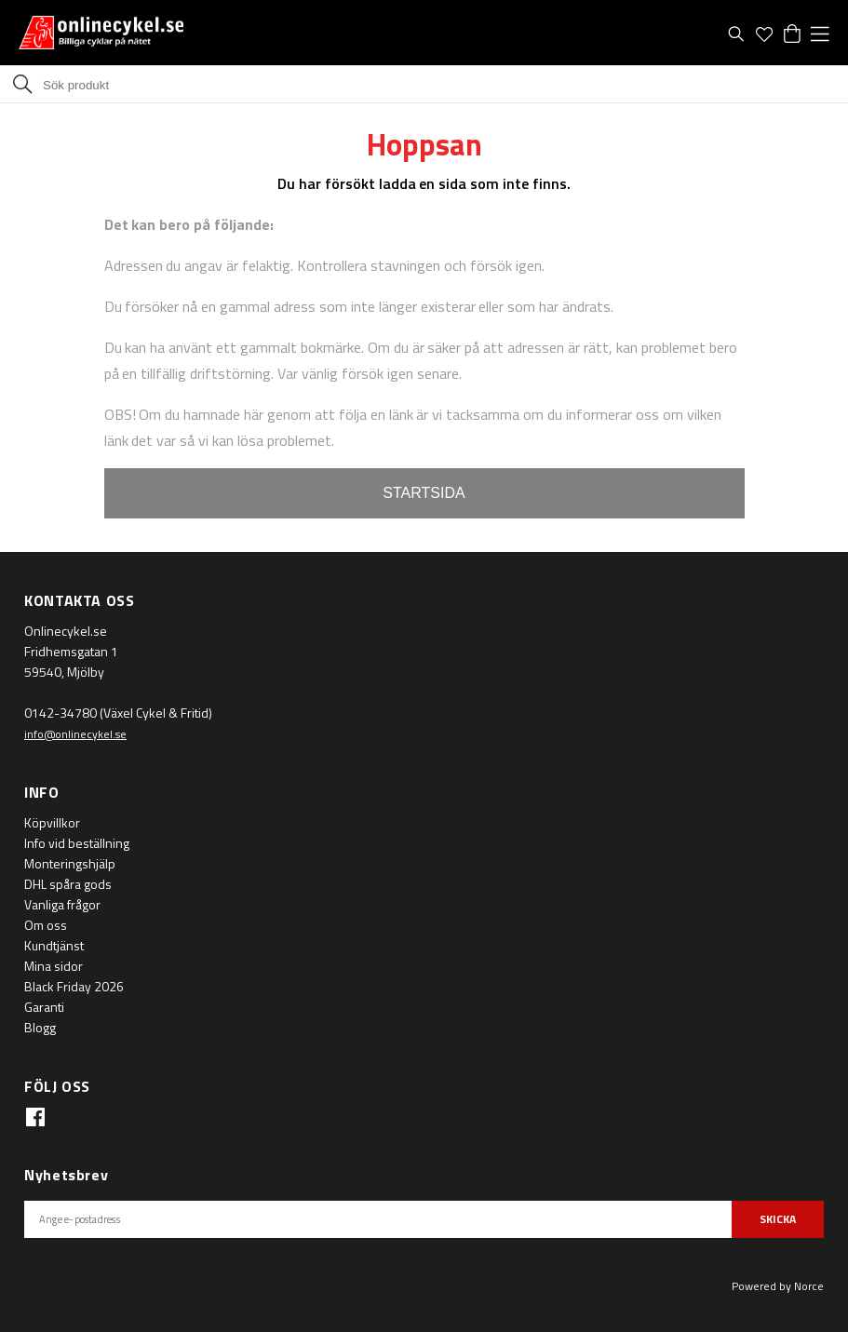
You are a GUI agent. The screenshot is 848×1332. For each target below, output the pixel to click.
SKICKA (778, 1219)
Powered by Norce (778, 1286)
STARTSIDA (423, 493)
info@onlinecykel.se (75, 734)
